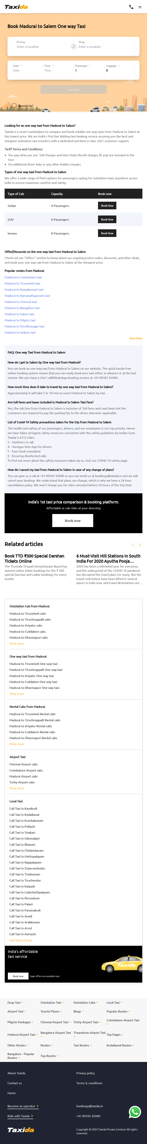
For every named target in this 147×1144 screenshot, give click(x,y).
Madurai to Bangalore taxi (22, 308)
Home (11, 1093)
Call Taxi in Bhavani (22, 844)
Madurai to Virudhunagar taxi (24, 326)
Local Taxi (16, 801)
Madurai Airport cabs (23, 776)
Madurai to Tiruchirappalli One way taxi (35, 669)
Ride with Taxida (20, 1116)
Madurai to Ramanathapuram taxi (27, 295)
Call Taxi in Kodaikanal (24, 814)
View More (135, 338)
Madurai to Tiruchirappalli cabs (30, 619)
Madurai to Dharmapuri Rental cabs (33, 738)
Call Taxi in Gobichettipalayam (29, 892)
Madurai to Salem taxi (19, 314)
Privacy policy (85, 1073)
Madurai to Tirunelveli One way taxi (33, 663)
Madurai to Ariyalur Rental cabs (30, 726)
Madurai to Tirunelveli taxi (22, 283)
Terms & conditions (89, 1083)
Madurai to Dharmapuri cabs (28, 637)
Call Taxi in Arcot (20, 928)
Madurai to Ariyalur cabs (25, 625)
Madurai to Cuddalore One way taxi (33, 681)
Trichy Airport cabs (22, 782)
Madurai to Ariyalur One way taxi (31, 676)
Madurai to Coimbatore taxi (23, 277)
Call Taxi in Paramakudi (25, 910)
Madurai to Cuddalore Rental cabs (32, 732)
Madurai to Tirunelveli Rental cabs (32, 714)
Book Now (107, 205)
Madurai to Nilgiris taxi (20, 320)
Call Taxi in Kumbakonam (26, 820)
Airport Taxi (17, 757)
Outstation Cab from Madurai (29, 606)
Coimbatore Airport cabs (26, 770)
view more (16, 643)
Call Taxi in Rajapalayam (25, 862)
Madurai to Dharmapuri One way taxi (34, 687)
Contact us (14, 1083)
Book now (73, 520)
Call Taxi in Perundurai (24, 898)
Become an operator (22, 1106)
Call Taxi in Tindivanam (24, 874)
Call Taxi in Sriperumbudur (27, 868)
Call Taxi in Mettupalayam (26, 856)
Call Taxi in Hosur (21, 940)
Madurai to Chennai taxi (21, 301)
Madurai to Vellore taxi (20, 332)
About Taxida (16, 1073)
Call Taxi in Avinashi (22, 934)
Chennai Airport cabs (23, 764)
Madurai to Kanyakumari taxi (24, 289)
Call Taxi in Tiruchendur (25, 880)
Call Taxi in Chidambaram (26, 850)
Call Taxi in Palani (21, 904)
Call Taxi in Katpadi (22, 886)
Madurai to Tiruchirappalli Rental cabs (34, 720)
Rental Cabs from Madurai (27, 706)
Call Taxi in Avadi (20, 916)
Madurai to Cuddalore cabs (27, 631)
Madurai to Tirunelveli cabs (27, 613)
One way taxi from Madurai (28, 656)
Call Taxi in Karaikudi (23, 808)
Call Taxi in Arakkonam (24, 922)
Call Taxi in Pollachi (22, 826)
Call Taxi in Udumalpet (24, 838)
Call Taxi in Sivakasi (22, 832)
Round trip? (22, 106)
